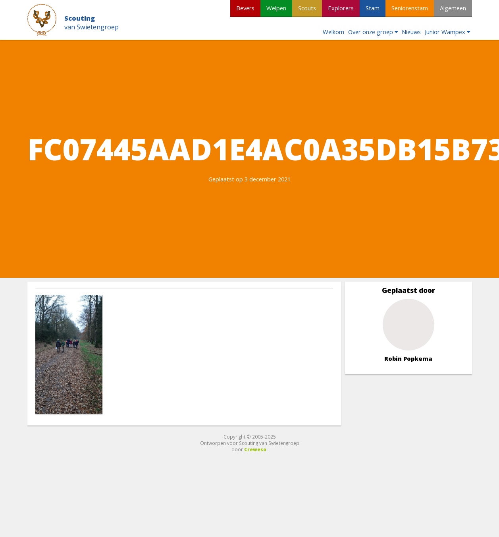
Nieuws (411, 32)
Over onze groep (370, 32)
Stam (373, 8)
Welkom (333, 32)
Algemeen (453, 8)
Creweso (255, 449)
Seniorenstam (409, 8)
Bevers (245, 8)
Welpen (276, 8)
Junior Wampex (445, 32)
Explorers (341, 8)
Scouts (307, 8)
